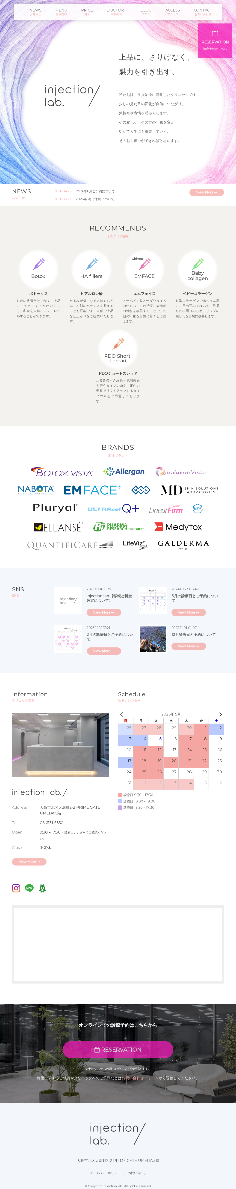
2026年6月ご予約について (95, 191)
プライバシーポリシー (105, 1173)
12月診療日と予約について (193, 634)
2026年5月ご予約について (95, 199)
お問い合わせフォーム (140, 1078)
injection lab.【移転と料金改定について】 (109, 598)
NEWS (35, 10)
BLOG (146, 10)
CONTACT (203, 10)
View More (207, 192)
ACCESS (172, 10)
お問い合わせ (137, 1173)
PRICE (87, 10)
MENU (61, 10)
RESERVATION (118, 1049)
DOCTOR (115, 10)
